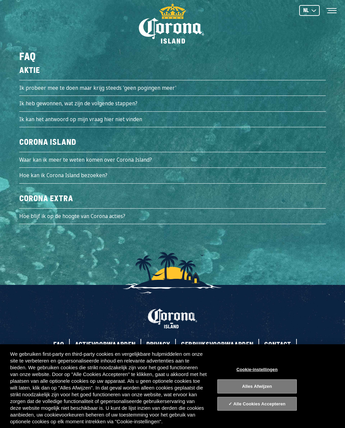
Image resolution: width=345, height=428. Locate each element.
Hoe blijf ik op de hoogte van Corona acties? (72, 216)
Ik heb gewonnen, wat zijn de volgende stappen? (78, 103)
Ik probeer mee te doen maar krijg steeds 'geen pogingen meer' (97, 87)
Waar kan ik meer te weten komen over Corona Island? (85, 159)
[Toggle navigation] (331, 10)
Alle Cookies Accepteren (259, 403)
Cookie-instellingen (257, 369)
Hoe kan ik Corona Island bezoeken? (63, 175)
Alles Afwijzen (257, 386)
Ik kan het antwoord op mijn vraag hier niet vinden (80, 119)
